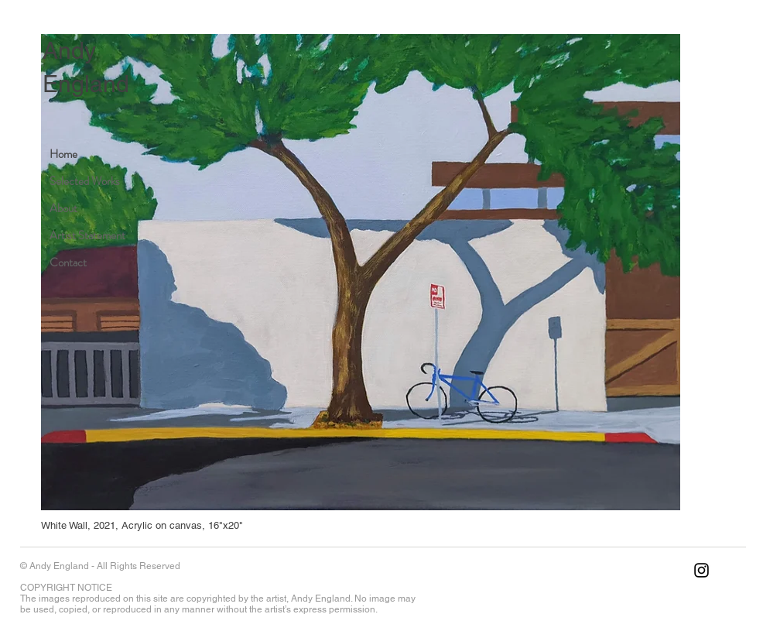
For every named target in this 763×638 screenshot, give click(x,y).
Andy (69, 50)
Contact (68, 262)
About (63, 208)
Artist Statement (87, 235)
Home (63, 154)
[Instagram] (701, 570)
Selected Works (85, 181)
